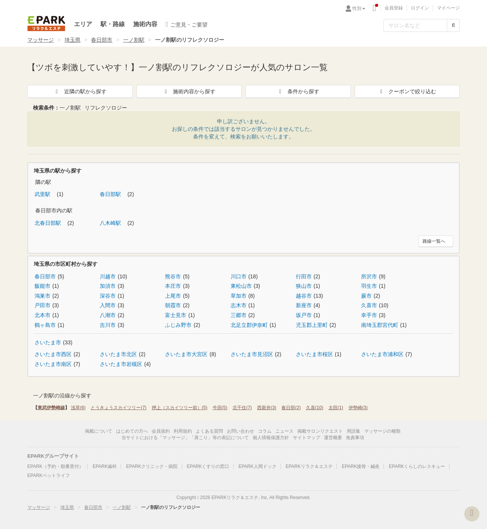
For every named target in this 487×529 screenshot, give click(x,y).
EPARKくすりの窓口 (208, 466)
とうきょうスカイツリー (118, 407)
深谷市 (108, 296)
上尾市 (173, 296)
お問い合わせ (240, 431)
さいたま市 (48, 342)
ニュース (284, 431)
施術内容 (145, 24)
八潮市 (108, 315)
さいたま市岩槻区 (121, 364)
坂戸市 (304, 315)
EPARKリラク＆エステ (46, 23)
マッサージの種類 (382, 431)
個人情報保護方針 (271, 437)
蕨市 (366, 296)
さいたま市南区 (53, 364)
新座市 (304, 305)
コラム (265, 431)
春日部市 (101, 40)
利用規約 (183, 431)
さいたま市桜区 (314, 354)
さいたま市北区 (118, 354)
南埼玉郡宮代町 (379, 325)
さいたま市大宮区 (186, 354)
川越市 (108, 276)
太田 (335, 407)
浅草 (78, 407)
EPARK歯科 (105, 466)
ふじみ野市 (178, 325)
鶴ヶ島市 (45, 325)
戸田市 (42, 305)
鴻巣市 (42, 296)
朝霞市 (173, 305)
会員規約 (161, 431)
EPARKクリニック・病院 (152, 466)
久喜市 (369, 305)
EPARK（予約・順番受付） (55, 466)
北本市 (42, 315)
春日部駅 (111, 194)
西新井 (266, 407)
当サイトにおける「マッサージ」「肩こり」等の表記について (185, 437)
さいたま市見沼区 (252, 354)
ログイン (420, 8)
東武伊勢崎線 (51, 407)
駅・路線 (113, 24)
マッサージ (40, 40)
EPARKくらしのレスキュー (417, 466)
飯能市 (42, 286)
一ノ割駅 (134, 40)
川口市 (239, 276)
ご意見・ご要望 (186, 24)
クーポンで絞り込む (407, 91)
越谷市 (304, 296)
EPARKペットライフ (48, 475)
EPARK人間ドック (257, 466)
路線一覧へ (434, 241)
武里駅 (43, 194)
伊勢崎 (358, 407)
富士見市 (175, 315)
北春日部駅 (49, 223)
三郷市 (239, 315)
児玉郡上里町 (312, 325)
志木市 (239, 305)
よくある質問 (209, 431)
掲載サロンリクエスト (320, 431)
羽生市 (369, 286)
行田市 (304, 276)
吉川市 (108, 325)
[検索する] (453, 25)
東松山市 (241, 286)
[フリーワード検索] (415, 25)
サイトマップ (306, 437)
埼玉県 (72, 40)
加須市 (108, 286)
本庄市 (173, 286)
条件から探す (298, 91)
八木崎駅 (111, 223)
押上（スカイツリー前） (179, 407)
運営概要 (333, 437)
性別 (358, 8)
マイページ (448, 8)
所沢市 (369, 276)
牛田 (220, 407)
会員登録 (394, 8)
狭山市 (304, 286)
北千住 (242, 407)
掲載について (98, 431)
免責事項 (355, 437)
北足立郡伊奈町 (249, 325)
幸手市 (369, 315)
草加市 (239, 296)
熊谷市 (173, 276)
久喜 (314, 407)
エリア (83, 24)
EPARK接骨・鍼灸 (361, 466)
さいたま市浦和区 (382, 354)
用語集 (353, 431)
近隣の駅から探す (80, 91)
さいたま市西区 (53, 354)
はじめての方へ (132, 431)
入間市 (108, 305)
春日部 (291, 407)
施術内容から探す (188, 91)
